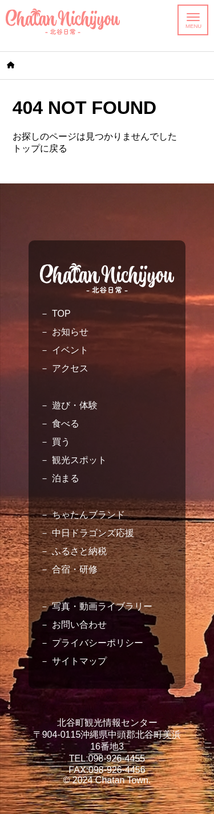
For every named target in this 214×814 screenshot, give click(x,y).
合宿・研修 (75, 569)
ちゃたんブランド (88, 515)
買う (61, 442)
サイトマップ (79, 661)
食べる (65, 423)
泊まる (65, 478)
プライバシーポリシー (97, 643)
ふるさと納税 (79, 551)
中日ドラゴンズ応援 (93, 533)
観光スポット (79, 460)
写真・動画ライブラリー (102, 606)
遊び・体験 (75, 405)
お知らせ (70, 332)
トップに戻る (40, 148)
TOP (61, 313)
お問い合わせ (79, 624)
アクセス (70, 368)
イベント (70, 350)
